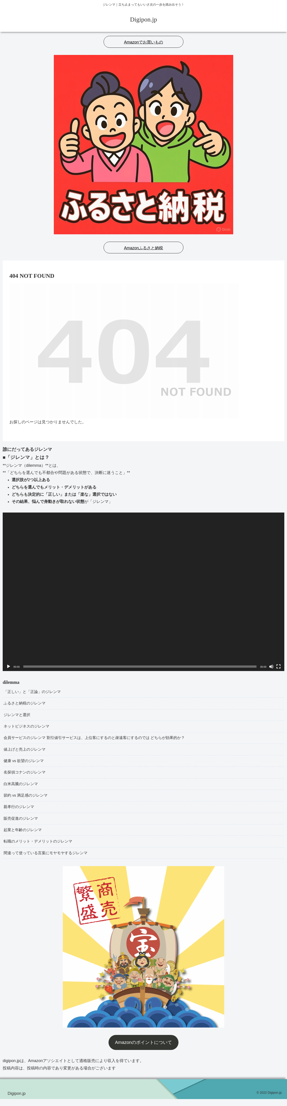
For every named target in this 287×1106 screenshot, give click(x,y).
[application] (143, 592)
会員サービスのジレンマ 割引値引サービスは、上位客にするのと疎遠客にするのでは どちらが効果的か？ (100, 740)
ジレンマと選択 (18, 716)
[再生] (8, 666)
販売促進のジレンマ (22, 823)
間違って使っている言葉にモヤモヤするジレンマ (48, 860)
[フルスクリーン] (278, 666)
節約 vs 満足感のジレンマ (27, 800)
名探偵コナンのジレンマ (26, 776)
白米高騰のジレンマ (22, 788)
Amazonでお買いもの (143, 42)
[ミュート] (271, 666)
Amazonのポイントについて (143, 1049)
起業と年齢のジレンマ (24, 836)
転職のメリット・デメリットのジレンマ (40, 847)
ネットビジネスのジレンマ (28, 728)
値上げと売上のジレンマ (26, 752)
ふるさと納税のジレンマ (26, 704)
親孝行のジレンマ (20, 812)
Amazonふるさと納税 (143, 248)
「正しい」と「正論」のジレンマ (34, 692)
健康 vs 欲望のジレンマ (25, 764)
